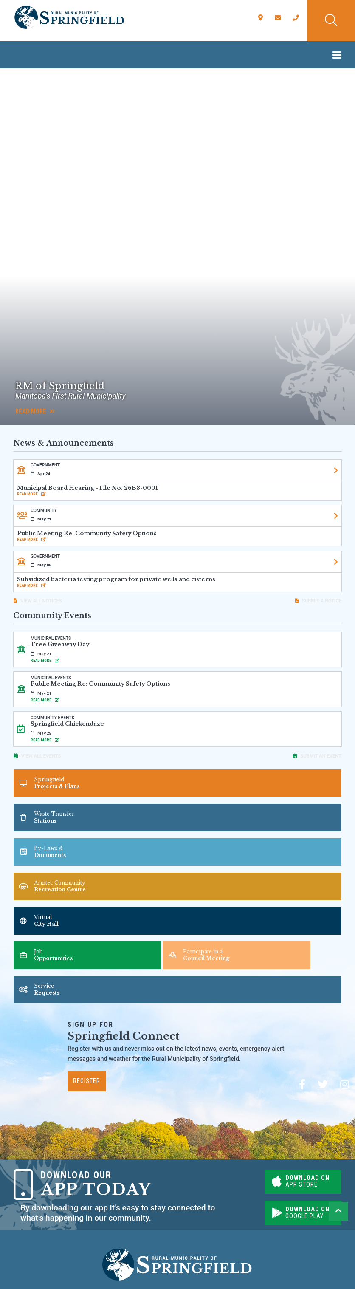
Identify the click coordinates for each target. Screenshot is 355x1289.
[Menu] (339, 55)
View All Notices (41, 601)
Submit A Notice (321, 601)
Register (86, 1081)
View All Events (41, 756)
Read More (35, 411)
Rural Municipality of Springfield (69, 17)
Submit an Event (321, 756)
